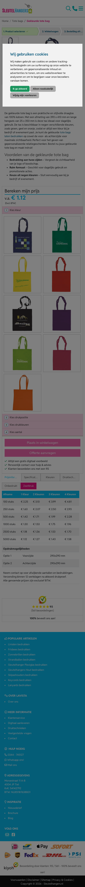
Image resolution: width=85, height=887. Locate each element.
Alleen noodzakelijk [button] (43, 88)
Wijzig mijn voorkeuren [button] (24, 95)
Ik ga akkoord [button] (20, 88)
